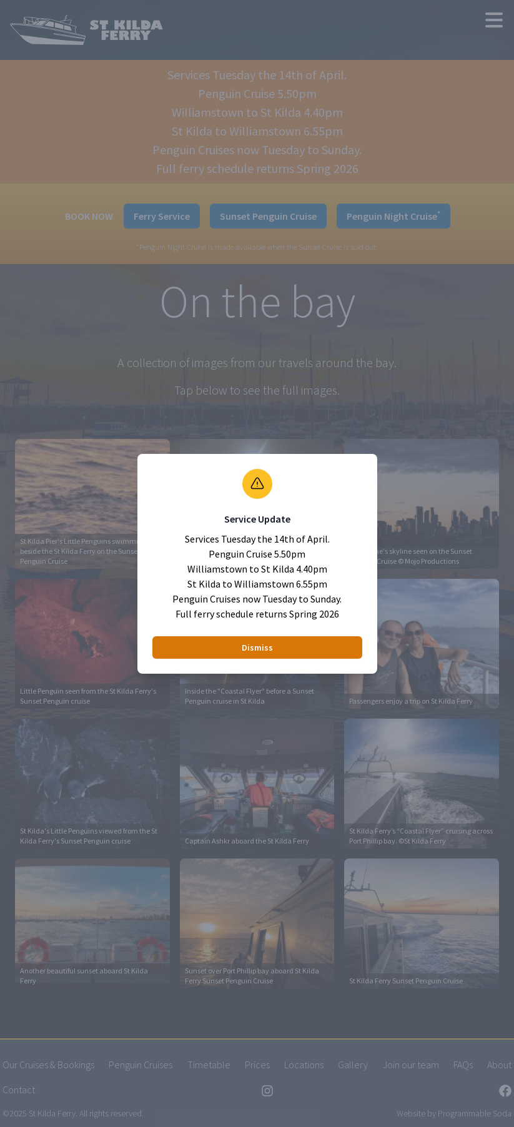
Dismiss (257, 647)
